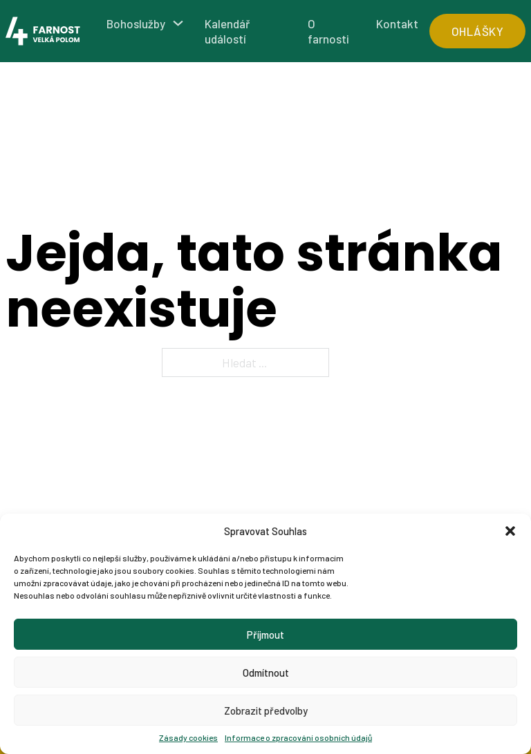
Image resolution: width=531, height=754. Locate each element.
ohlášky (477, 31)
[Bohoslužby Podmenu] (178, 23)
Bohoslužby (135, 23)
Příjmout (265, 634)
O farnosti (328, 31)
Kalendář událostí (227, 31)
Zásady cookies (188, 737)
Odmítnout (266, 672)
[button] (510, 531)
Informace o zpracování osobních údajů (298, 737)
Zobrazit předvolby (266, 710)
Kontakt (397, 23)
